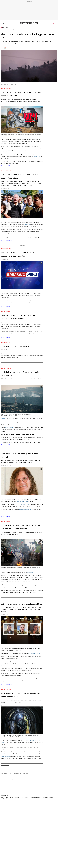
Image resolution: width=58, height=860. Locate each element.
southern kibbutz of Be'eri (24, 504)
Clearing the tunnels (5, 756)
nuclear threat (30, 572)
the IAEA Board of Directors (12, 584)
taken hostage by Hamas (22, 501)
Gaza (7, 797)
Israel (2, 797)
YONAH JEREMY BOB (6, 104)
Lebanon (27, 797)
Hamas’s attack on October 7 (7, 665)
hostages (10, 150)
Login (53, 23)
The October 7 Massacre (48, 797)
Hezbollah (3, 418)
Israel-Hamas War (4, 798)
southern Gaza (37, 156)
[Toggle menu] (3, 23)
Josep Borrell (27, 224)
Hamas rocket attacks (10, 427)
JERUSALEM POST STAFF (6, 259)
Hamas (11, 797)
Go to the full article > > (6, 165)
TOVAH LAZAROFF (5, 188)
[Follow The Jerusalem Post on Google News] (10, 48)
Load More (5, 766)
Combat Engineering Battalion (25, 509)
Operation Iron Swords (35, 797)
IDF (22, 797)
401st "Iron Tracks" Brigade (34, 653)
